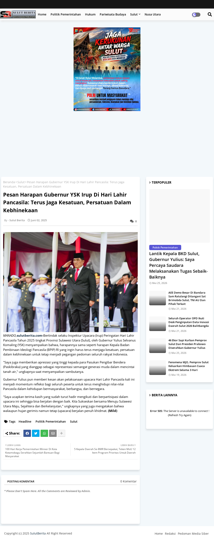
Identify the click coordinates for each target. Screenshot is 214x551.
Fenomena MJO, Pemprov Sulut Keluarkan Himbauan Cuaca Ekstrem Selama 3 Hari (188, 366)
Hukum (90, 14)
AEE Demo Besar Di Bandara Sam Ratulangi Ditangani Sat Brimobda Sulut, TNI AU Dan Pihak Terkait (187, 298)
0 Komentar (128, 481)
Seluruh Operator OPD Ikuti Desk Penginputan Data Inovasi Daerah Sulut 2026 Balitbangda (188, 322)
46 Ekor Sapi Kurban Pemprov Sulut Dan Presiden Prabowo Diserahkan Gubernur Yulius (187, 344)
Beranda (9, 182)
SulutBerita (38, 533)
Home (42, 14)
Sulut (134, 14)
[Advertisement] (107, 142)
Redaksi (170, 534)
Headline (25, 421)
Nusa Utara (153, 14)
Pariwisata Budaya (113, 14)
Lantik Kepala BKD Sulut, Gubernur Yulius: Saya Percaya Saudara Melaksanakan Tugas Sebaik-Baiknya (178, 265)
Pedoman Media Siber (193, 534)
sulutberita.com (29, 335)
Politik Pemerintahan (66, 14)
